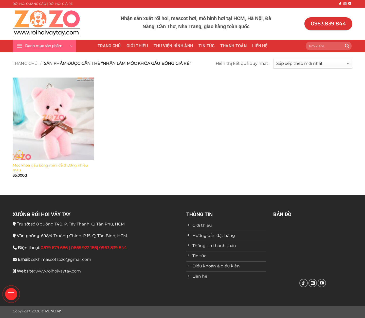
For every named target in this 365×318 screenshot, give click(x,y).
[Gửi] (347, 46)
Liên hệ (259, 45)
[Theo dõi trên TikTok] (340, 4)
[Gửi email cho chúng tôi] (344, 4)
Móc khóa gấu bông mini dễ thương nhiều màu (50, 167)
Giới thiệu (137, 45)
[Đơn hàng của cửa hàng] (312, 64)
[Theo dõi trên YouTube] (349, 4)
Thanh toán (233, 45)
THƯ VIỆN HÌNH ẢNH (173, 45)
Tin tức (206, 45)
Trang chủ (109, 45)
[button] (44, 46)
